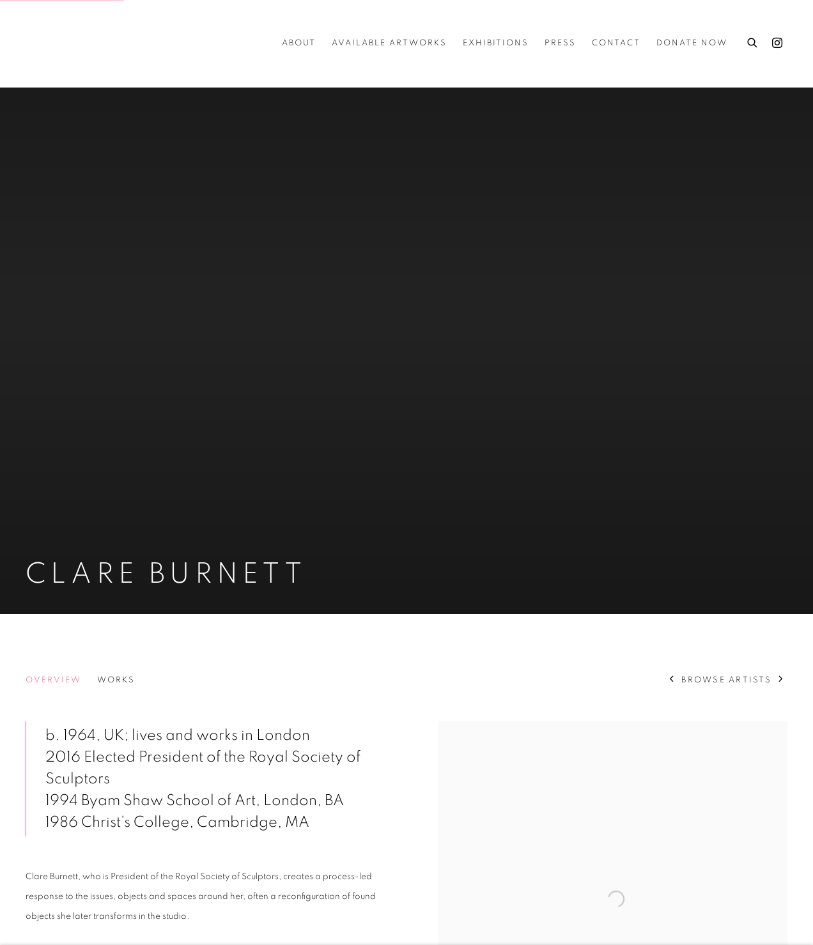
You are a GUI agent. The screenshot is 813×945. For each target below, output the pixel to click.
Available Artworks (389, 43)
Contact (616, 43)
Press (560, 43)
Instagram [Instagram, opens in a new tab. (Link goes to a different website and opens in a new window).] (777, 43)
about (299, 43)
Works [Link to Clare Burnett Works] (116, 680)
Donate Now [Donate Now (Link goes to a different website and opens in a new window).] (691, 43)
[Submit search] (753, 41)
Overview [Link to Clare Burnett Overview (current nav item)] (53, 680)
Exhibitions (496, 43)
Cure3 (51, 43)
